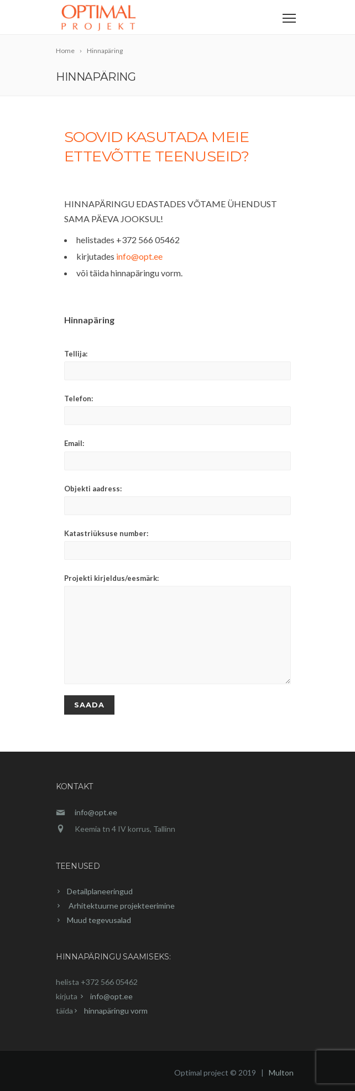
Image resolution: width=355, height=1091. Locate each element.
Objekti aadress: (177, 499)
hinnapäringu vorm (116, 1010)
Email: (177, 454)
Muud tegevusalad (99, 920)
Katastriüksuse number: (177, 544)
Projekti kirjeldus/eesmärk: (177, 629)
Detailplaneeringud (100, 891)
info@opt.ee (139, 256)
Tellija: (177, 364)
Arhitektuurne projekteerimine (121, 905)
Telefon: (177, 409)
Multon (281, 1072)
